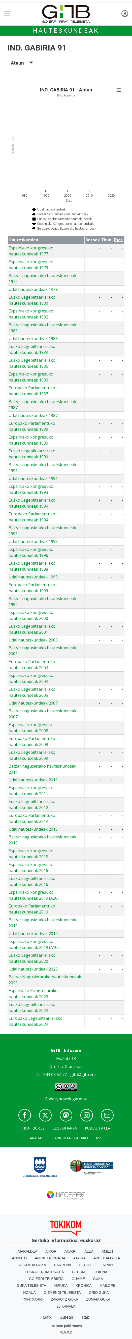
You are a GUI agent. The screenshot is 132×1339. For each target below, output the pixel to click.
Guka (98, 1279)
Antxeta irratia (50, 1258)
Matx (47, 1317)
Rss (99, 1138)
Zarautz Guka (64, 1299)
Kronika (83, 1285)
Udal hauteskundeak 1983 (33, 338)
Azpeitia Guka (107, 1258)
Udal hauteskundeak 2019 (33, 933)
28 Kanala (66, 1306)
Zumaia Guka (98, 1299)
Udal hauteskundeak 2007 (33, 703)
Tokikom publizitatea (66, 1326)
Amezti (108, 1251)
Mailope (107, 1285)
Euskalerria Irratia (44, 1272)
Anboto (19, 1258)
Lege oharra (65, 1128)
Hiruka (61, 1285)
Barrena (62, 1265)
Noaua (29, 1293)
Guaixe (78, 1279)
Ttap (85, 1317)
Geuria (79, 1272)
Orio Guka (99, 1293)
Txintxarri (32, 1299)
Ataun (22, 63)
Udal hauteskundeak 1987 (33, 415)
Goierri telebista (46, 1279)
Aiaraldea (28, 1251)
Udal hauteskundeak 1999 (33, 577)
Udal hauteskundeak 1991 (33, 478)
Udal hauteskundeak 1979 (33, 289)
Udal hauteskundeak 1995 (33, 541)
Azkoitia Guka (32, 1265)
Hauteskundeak (66, 30)
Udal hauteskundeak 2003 (33, 640)
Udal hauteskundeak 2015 (33, 829)
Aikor (50, 1251)
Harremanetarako (70, 1138)
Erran (107, 1265)
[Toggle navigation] (7, 14)
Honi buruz (33, 1128)
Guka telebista (31, 1285)
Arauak (37, 1138)
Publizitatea (97, 1128)
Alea (88, 1251)
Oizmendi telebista (62, 1293)
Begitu (85, 1265)
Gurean (66, 1317)
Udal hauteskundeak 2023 (33, 969)
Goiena (100, 1272)
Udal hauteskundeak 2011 (33, 780)
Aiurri (70, 1251)
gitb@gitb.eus (83, 1074)
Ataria (79, 1258)
